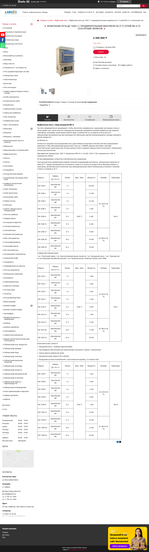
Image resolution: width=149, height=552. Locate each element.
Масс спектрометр (11, 125)
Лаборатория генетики (13, 356)
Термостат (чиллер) (11, 286)
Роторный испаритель (12, 222)
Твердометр (9, 262)
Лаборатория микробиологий (15, 374)
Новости (126, 12)
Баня (6, 48)
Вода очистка (9, 64)
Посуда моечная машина (13, 174)
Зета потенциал (10, 87)
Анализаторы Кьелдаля (13, 36)
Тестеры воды (9, 290)
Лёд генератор (10, 117)
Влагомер (8, 60)
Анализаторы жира (11, 40)
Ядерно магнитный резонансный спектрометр (16, 340)
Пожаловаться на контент (77, 550)
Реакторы (8, 205)
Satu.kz (84, 548)
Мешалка (7, 133)
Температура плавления (13, 274)
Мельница (8, 129)
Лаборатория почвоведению (15, 387)
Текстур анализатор (11, 270)
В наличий (8, 28)
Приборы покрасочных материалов (13, 184)
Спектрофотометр (11, 246)
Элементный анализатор (13, 335)
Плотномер (8, 166)
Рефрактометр (10, 218)
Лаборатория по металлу (13, 378)
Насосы (7, 158)
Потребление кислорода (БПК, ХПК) (16, 179)
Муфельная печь (61, 20)
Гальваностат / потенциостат (15, 68)
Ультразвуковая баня (12, 298)
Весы (6, 52)
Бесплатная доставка (103, 62)
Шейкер (7, 323)
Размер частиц (9, 201)
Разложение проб (11, 197)
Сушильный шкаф (11, 258)
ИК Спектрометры (11, 250)
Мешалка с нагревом (12, 137)
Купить (101, 52)
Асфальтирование (11, 395)
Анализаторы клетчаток (13, 44)
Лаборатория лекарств (13, 370)
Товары (5, 532)
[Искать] (143, 5)
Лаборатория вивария (12, 349)
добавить (112, 1)
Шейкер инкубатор (11, 327)
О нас (74, 12)
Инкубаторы (9, 105)
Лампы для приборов (12, 113)
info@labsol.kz (10, 494)
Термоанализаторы (11, 282)
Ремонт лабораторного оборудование (13, 210)
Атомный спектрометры (13, 234)
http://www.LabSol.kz (13, 491)
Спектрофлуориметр (12, 242)
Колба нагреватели (11, 97)
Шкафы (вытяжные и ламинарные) (12, 318)
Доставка (100, 12)
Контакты (109, 12)
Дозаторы (8, 84)
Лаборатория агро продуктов (15, 345)
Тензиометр (8, 278)
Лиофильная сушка (11, 121)
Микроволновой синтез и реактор (14, 141)
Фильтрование (9, 302)
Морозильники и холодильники (16, 150)
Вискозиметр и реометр (13, 56)
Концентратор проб (12, 101)
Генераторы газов (11, 76)
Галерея (117, 12)
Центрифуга (8, 314)
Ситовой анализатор (12, 226)
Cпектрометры (10, 230)
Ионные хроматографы (13, 310)
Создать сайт (35, 1)
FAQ (144, 12)
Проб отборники (10, 189)
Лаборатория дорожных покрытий (13, 361)
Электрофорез (10, 331)
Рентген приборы (11, 215)
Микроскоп (8, 146)
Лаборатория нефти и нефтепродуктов (12, 383)
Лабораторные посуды (13, 109)
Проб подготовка (10, 193)
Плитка (7, 162)
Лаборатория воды (11, 353)
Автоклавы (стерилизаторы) (15, 32)
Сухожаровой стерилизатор (15, 254)
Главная (67, 12)
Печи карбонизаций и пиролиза (16, 391)
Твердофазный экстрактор (14, 266)
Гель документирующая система (16, 72)
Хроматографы (10, 306)
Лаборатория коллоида (13, 366)
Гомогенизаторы (10, 80)
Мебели (7, 399)
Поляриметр (9, 170)
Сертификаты (136, 12)
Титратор (7, 294)
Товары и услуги (85, 12)
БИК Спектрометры (11, 238)
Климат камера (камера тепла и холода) (16, 92)
